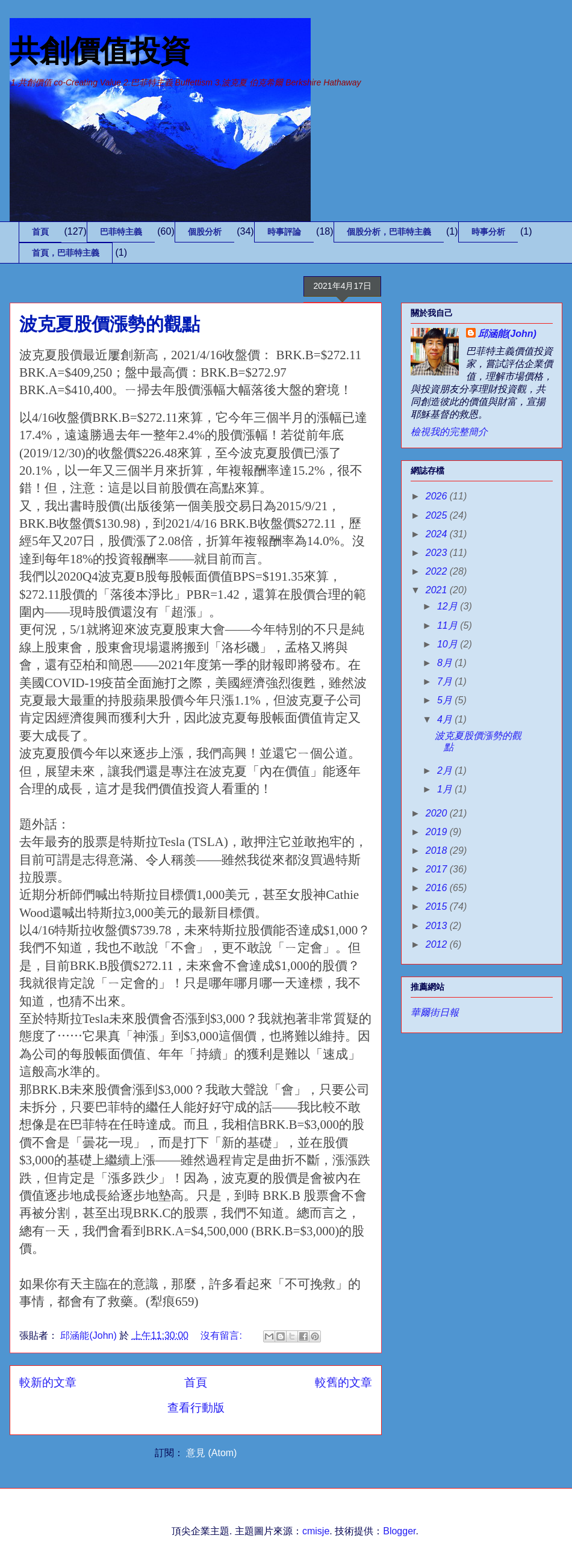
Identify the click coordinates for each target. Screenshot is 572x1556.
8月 (446, 663)
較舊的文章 (343, 1382)
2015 (438, 906)
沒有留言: (222, 1335)
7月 (446, 681)
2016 (438, 888)
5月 (446, 700)
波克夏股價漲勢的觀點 (109, 324)
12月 (448, 606)
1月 (446, 789)
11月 (448, 625)
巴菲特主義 (121, 231)
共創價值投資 (100, 51)
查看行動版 (196, 1407)
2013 (438, 926)
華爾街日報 (435, 1012)
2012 (438, 944)
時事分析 (488, 231)
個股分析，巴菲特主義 (389, 231)
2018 (438, 850)
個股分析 (205, 231)
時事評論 (284, 231)
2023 (438, 553)
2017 (438, 869)
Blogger (399, 1531)
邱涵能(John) (507, 334)
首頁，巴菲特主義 (65, 253)
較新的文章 (47, 1382)
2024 (438, 534)
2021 (438, 590)
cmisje (315, 1531)
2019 (438, 832)
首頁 (40, 231)
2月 (446, 770)
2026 (438, 496)
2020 (438, 813)
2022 (438, 571)
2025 (438, 515)
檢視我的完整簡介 (449, 432)
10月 (448, 644)
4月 (446, 719)
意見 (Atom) (211, 1453)
